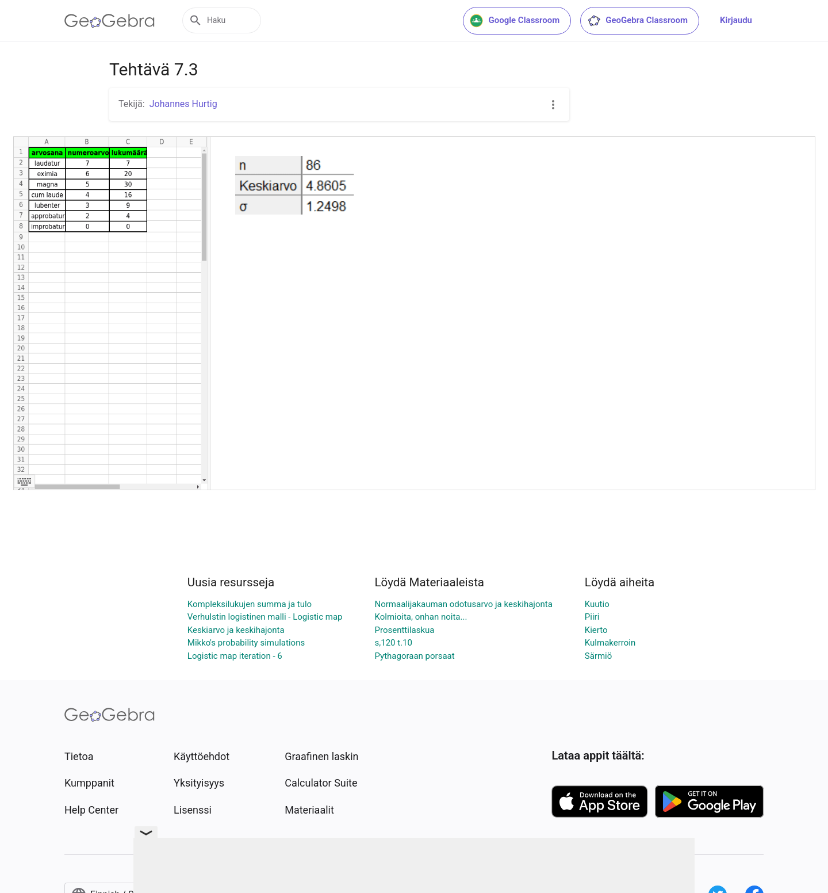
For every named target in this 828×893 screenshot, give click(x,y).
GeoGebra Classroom (637, 21)
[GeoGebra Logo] (109, 21)
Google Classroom (514, 21)
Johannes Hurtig (183, 103)
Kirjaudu (736, 20)
